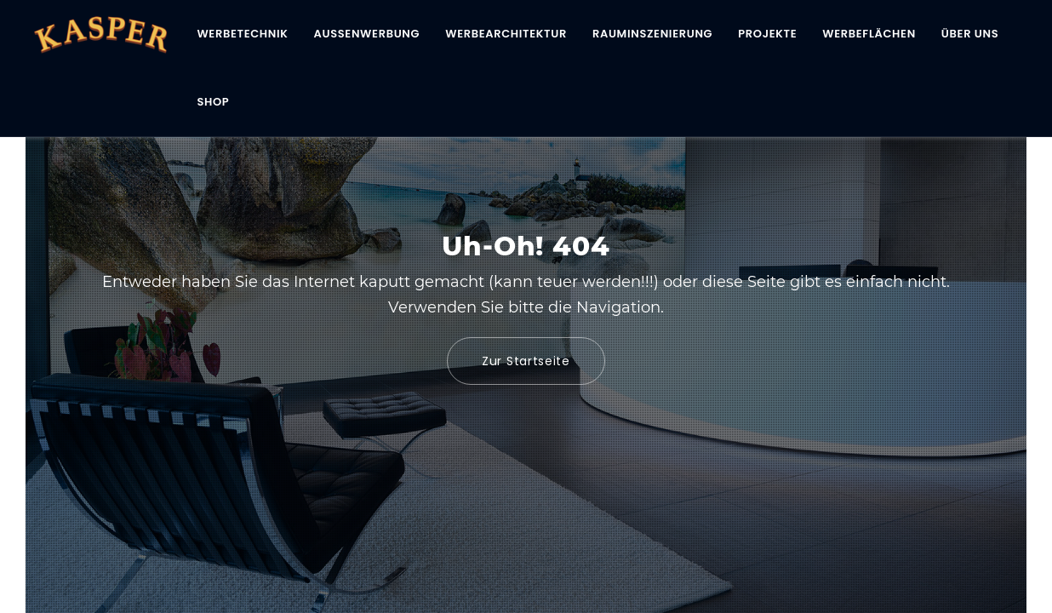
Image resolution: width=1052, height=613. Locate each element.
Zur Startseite (526, 361)
